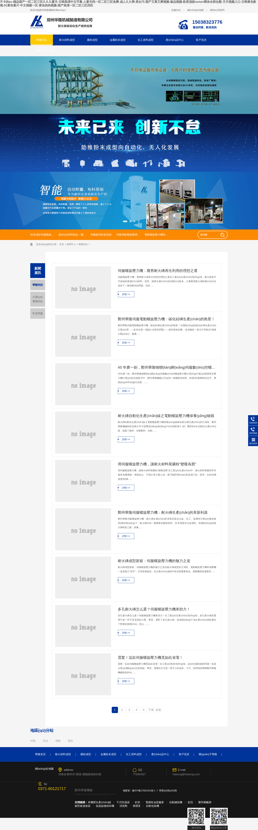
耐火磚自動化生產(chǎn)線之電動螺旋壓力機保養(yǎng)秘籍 (166, 416)
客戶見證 (201, 39)
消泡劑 (123, 806)
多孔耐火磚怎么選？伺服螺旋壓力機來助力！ (154, 609)
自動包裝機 (152, 806)
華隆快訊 (83, 244)
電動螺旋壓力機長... (156, 234)
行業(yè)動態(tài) (38, 299)
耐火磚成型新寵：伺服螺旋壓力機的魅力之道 (154, 561)
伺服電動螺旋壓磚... (128, 234)
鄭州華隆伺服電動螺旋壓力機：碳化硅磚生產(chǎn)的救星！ (166, 319)
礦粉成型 (92, 39)
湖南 (58, 740)
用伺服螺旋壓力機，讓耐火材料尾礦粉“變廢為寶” (157, 464)
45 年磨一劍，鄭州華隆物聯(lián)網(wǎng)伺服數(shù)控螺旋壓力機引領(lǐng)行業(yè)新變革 (167, 367)
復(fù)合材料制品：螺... (72, 234)
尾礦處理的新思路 (101, 234)
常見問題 (37, 313)
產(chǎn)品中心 (175, 39)
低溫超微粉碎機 (105, 806)
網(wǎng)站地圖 (195, 10)
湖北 (70, 740)
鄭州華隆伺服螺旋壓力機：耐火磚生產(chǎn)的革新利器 (163, 512)
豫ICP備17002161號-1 (143, 790)
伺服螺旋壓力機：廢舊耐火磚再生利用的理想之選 (157, 271)
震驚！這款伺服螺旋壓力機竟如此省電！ (150, 657)
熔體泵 (137, 806)
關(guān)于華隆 (45, 50)
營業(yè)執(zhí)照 (168, 790)
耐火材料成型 (67, 39)
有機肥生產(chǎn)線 (99, 802)
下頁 (151, 709)
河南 (33, 740)
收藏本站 (176, 10)
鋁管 (137, 802)
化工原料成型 (146, 39)
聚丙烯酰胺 (204, 802)
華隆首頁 (41, 39)
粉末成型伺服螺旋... (41, 234)
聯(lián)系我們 (217, 10)
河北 (45, 740)
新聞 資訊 (37, 271)
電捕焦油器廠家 (154, 802)
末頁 (158, 709)
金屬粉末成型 (118, 39)
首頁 (61, 244)
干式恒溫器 (123, 802)
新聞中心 (71, 244)
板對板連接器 (82, 806)
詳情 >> (126, 294)
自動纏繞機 (175, 802)
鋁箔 (190, 802)
